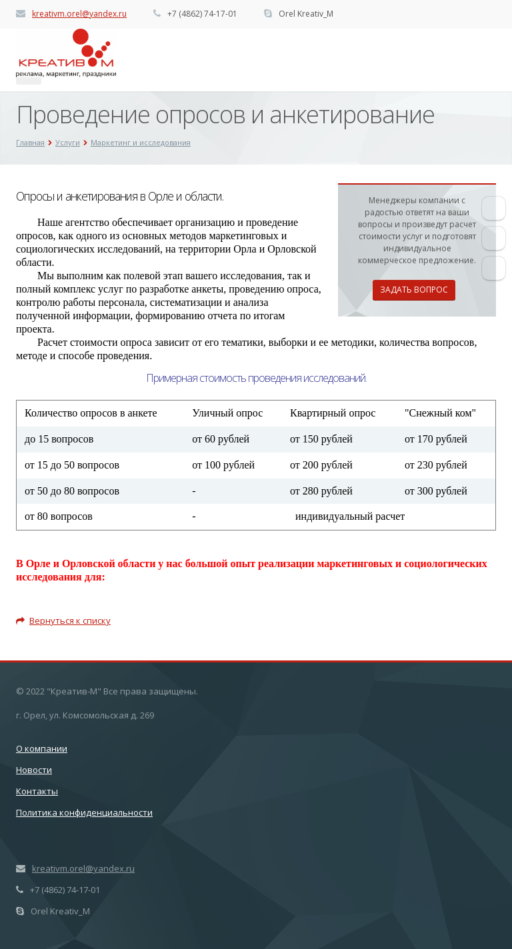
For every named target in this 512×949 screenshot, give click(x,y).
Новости (34, 770)
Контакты (37, 791)
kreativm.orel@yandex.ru (79, 13)
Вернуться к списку (63, 620)
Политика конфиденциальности (84, 812)
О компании (41, 748)
